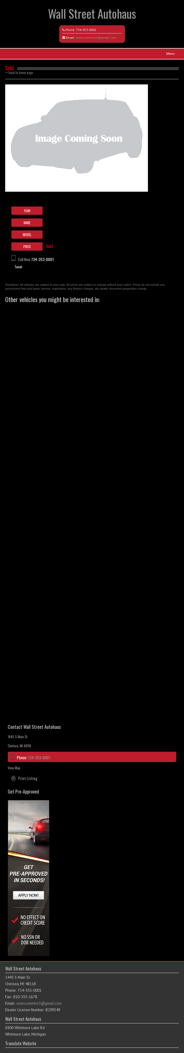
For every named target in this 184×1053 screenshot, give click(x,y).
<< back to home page (19, 72)
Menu (170, 54)
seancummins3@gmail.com (96, 37)
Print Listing (27, 778)
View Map (14, 767)
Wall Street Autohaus (92, 13)
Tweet (18, 266)
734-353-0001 (86, 30)
